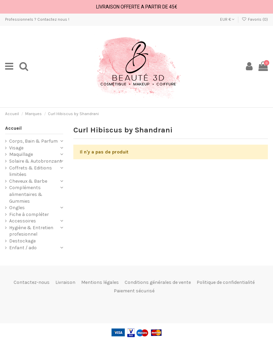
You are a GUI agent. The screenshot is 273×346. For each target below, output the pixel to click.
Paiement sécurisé (134, 291)
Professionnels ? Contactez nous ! (37, 19)
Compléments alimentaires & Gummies (25, 194)
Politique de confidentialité (226, 282)
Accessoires (22, 221)
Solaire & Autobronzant (35, 161)
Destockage (22, 241)
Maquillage (21, 154)
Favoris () (255, 19)
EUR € (227, 19)
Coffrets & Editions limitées (30, 171)
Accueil (13, 128)
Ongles (17, 208)
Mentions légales (100, 282)
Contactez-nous (32, 282)
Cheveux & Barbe (28, 181)
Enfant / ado (23, 248)
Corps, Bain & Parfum (33, 141)
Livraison (65, 282)
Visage (16, 148)
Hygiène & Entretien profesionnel (31, 231)
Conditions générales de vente (158, 282)
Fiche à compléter (29, 214)
